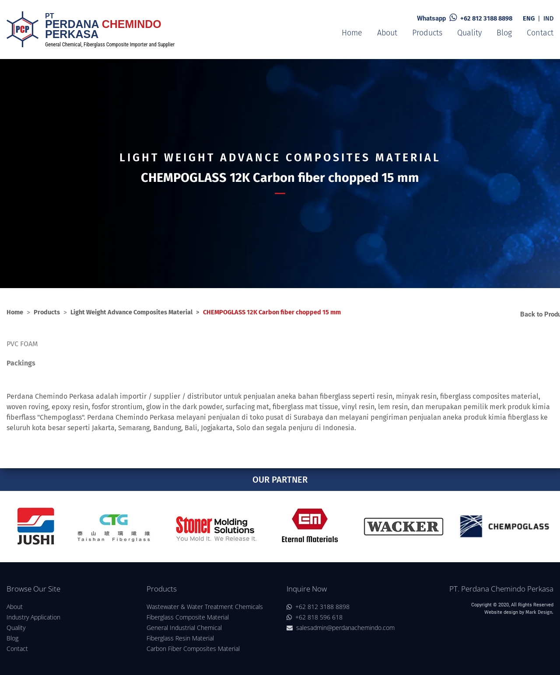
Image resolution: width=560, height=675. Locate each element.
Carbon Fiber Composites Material (193, 648)
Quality (469, 33)
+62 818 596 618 (315, 617)
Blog (504, 33)
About (387, 33)
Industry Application (33, 617)
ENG (529, 18)
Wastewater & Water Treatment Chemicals (205, 606)
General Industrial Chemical (184, 627)
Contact (540, 33)
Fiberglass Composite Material (188, 617)
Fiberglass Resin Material (180, 638)
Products (427, 33)
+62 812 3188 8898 (486, 18)
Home (352, 33)
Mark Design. (539, 612)
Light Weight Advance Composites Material (131, 312)
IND (548, 18)
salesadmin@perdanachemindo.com (341, 627)
